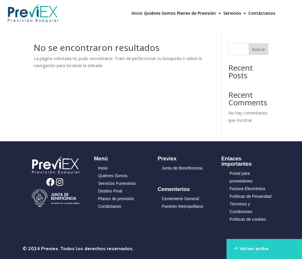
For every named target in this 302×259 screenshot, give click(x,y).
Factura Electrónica (247, 188)
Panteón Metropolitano (182, 206)
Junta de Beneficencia (182, 168)
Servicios (232, 13)
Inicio (137, 13)
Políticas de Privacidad (251, 196)
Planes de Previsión (196, 13)
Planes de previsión (116, 198)
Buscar (258, 49)
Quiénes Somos (159, 13)
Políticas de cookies (248, 219)
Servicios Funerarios (117, 183)
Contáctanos (261, 13)
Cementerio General (180, 198)
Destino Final (110, 191)
